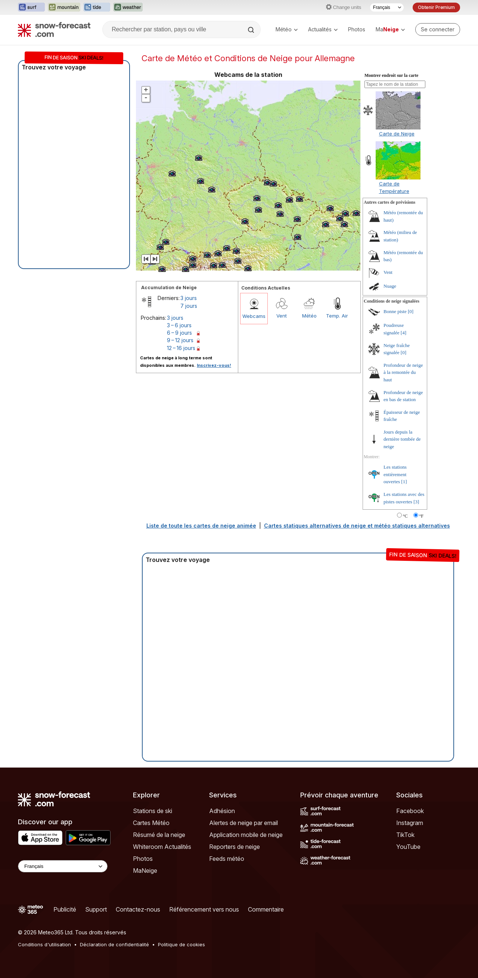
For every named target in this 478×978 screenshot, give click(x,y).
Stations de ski (152, 811)
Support (96, 909)
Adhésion (222, 811)
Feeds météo (226, 858)
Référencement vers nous (204, 909)
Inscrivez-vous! (214, 365)
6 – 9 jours (179, 332)
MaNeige (145, 870)
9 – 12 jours (180, 340)
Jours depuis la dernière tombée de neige (402, 439)
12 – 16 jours (181, 348)
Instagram (409, 823)
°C (405, 516)
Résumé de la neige (159, 834)
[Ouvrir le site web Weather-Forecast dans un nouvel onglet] (128, 7)
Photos (356, 29)
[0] (410, 311)
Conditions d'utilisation (44, 944)
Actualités (323, 29)
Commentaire (266, 909)
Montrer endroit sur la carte (391, 75)
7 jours (188, 306)
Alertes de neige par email (243, 823)
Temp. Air (337, 316)
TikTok (405, 834)
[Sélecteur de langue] (387, 7)
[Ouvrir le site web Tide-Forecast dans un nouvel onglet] (96, 7)
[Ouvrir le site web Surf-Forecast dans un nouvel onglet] (31, 7)
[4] (403, 332)
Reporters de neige (234, 846)
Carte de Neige (397, 134)
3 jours (188, 298)
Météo (287, 29)
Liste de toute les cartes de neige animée (201, 525)
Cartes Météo (151, 823)
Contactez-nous (138, 909)
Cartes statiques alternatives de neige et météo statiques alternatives (357, 525)
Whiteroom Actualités (162, 846)
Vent (281, 316)
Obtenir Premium (436, 7)
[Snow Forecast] (54, 29)
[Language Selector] (63, 866)
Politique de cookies (181, 944)
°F (421, 516)
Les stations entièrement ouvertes (395, 474)
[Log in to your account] (437, 29)
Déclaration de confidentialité (114, 944)
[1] (404, 481)
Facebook (410, 811)
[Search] (251, 29)
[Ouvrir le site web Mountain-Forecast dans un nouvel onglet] (64, 7)
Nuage (390, 286)
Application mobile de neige (246, 834)
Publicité (64, 909)
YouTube (408, 846)
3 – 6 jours (179, 325)
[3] (416, 501)
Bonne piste (395, 311)
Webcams (254, 316)
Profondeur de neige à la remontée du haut (403, 372)
